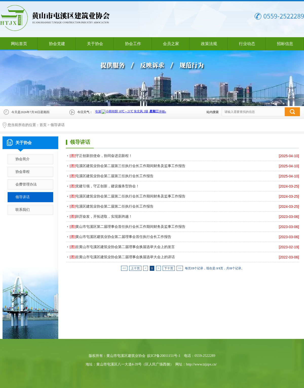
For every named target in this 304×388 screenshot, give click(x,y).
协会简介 (22, 159)
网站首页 (19, 44)
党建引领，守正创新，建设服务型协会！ (104, 186)
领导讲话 (57, 125)
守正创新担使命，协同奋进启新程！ (101, 156)
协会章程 (22, 172)
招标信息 (285, 44)
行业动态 (247, 44)
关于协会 (95, 44)
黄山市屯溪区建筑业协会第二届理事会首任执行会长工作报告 (120, 237)
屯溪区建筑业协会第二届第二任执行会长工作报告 (112, 206)
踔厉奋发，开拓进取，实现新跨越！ (101, 216)
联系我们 (22, 210)
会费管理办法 (26, 184)
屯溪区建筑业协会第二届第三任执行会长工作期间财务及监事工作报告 (127, 166)
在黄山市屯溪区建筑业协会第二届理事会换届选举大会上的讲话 (122, 257)
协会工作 (133, 44)
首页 (43, 125)
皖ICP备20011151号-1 (163, 356)
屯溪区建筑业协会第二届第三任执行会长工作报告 (112, 176)
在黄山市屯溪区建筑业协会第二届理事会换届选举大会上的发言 (122, 247)
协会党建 (57, 44)
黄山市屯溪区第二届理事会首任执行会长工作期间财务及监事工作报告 (127, 227)
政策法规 (209, 44)
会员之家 (171, 44)
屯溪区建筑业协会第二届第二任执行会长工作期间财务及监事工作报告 (127, 196)
